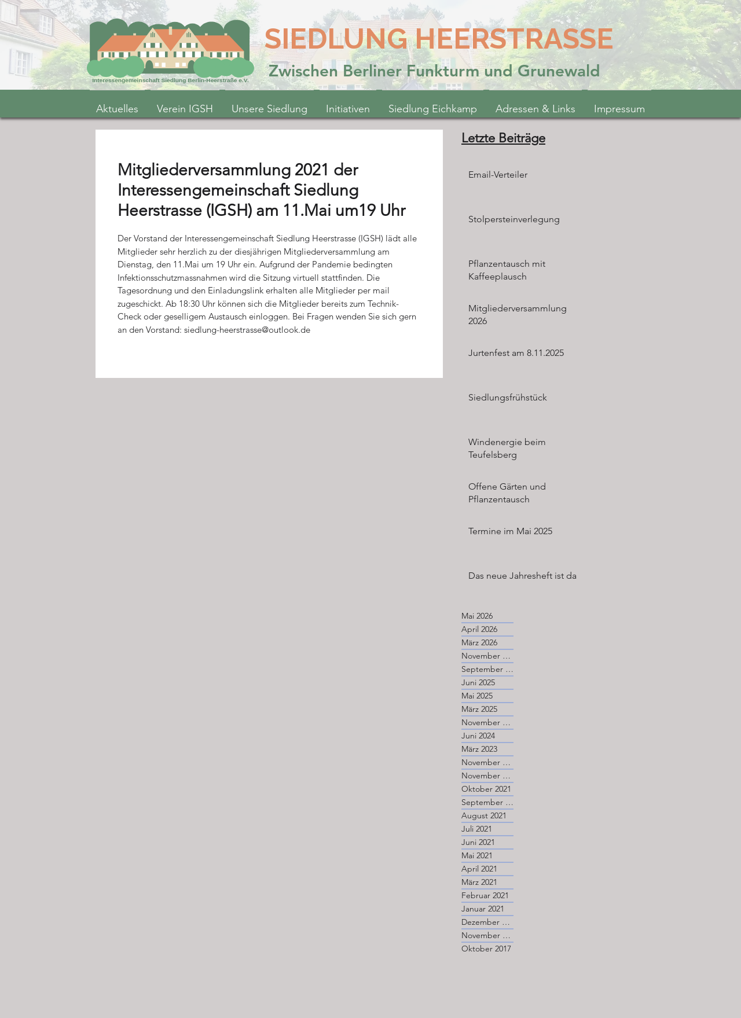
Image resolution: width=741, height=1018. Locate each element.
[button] (348, 103)
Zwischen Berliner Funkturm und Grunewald (434, 70)
